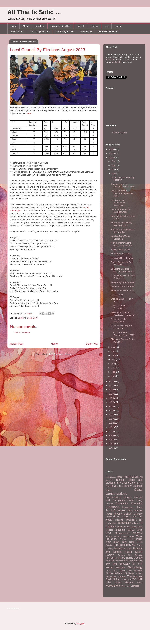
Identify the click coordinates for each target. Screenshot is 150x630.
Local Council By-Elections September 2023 (122, 193)
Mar (113, 368)
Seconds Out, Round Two (123, 286)
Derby (140, 500)
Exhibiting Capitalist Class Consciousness (122, 270)
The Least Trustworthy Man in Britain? (121, 224)
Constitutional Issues (119, 497)
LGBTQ (109, 530)
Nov (113, 165)
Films (129, 510)
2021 (111, 385)
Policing (109, 548)
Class (138, 489)
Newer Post (16, 343)
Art (141, 477)
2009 (111, 435)
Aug (113, 347)
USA (108, 582)
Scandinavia (120, 561)
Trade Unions (113, 579)
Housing (119, 520)
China (108, 490)
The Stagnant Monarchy (122, 290)
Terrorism (121, 576)
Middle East (128, 536)
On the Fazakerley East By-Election (122, 263)
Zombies (135, 586)
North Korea (136, 542)
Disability (109, 503)
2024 (111, 153)
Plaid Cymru (137, 545)
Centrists (137, 485)
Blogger (80, 623)
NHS (124, 542)
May (113, 359)
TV (134, 579)
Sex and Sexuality (118, 563)
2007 (111, 443)
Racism (110, 555)
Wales (139, 583)
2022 (111, 381)
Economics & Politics (61, 26)
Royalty (121, 558)
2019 (111, 394)
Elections (21, 318)
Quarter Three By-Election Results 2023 (122, 185)
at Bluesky (116, 62)
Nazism (123, 539)
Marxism (138, 533)
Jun (113, 355)
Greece (109, 517)
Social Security (115, 567)
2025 (111, 149)
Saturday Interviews (107, 31)
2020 (111, 389)
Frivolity (118, 513)
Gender (94, 26)
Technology (111, 576)
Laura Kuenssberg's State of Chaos (120, 210)
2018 (111, 398)
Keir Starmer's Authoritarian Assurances (118, 202)
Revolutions (111, 558)
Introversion (124, 522)
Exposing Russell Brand (122, 258)
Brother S (116, 486)
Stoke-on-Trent (114, 573)
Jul (113, 351)
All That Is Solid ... (34, 12)
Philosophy (125, 544)
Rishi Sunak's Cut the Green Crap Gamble (121, 244)
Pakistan (109, 545)
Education (136, 503)
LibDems (120, 529)
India (115, 523)
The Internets (134, 576)
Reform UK (124, 555)
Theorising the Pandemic (122, 282)
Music (139, 536)
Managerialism (122, 533)
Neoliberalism (136, 539)
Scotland (138, 560)
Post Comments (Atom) (60, 354)
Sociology (39, 26)
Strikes (139, 573)
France (109, 514)
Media (109, 536)
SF (134, 563)
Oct (113, 169)
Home (13, 26)
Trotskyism (127, 579)
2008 (111, 439)
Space (122, 570)
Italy (140, 523)
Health (109, 519)
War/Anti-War (113, 585)
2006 (111, 448)
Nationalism (111, 539)
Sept (113, 173)
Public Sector (134, 551)
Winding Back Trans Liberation (120, 237)
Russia (129, 558)
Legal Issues (136, 526)
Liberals (130, 530)
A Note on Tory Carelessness (118, 306)
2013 (111, 419)
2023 (111, 157)
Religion (139, 555)
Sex (106, 26)
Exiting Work (117, 295)
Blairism (120, 479)
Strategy (129, 573)
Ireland (135, 523)
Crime (130, 500)
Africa (119, 477)
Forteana (138, 510)
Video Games (17, 31)
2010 (111, 431)
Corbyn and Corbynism (124, 499)
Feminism (121, 510)
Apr (113, 363)
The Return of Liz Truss (122, 253)
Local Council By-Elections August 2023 (47, 49)
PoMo (129, 548)
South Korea (112, 571)
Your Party (125, 586)
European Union (132, 507)
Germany (138, 514)
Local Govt (32, 318)
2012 (111, 423)
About (25, 26)
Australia (109, 480)
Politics (119, 548)
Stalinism (138, 570)
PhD (116, 545)
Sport (129, 571)
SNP (140, 564)
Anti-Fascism (131, 476)
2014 (111, 414)
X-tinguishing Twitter (120, 249)
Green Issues (121, 516)
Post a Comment (22, 332)
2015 (111, 410)
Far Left (80, 26)
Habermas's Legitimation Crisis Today (122, 230)
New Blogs (113, 541)
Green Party (136, 516)
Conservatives (116, 493)
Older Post (92, 343)
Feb (113, 372)
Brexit (133, 482)
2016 (111, 406)
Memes (117, 536)
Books (118, 26)
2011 (111, 427)
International (86, 31)
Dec (113, 161)
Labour (111, 526)
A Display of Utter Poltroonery (119, 320)
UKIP (139, 579)
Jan (113, 376)
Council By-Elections (40, 31)
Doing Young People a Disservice (121, 327)
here (29, 113)
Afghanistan (111, 477)
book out (110, 59)
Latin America (123, 526)
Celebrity (127, 485)
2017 (111, 402)
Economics (122, 503)
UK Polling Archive (65, 31)
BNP (118, 483)
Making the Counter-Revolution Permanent (122, 313)
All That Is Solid (119, 132)
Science (129, 560)
